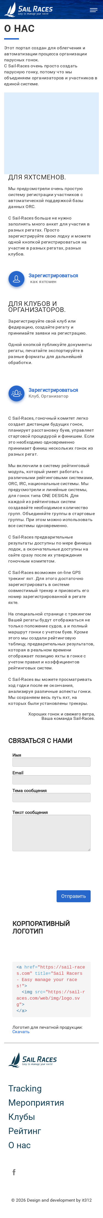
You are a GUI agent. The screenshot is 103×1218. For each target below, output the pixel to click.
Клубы (21, 1117)
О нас (19, 1145)
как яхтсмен (34, 279)
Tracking (25, 1088)
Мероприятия (36, 1102)
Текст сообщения (30, 812)
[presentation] (54, 866)
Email (17, 773)
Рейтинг (24, 1131)
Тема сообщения (29, 791)
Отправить (73, 896)
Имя (16, 755)
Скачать (21, 1032)
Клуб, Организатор (34, 393)
